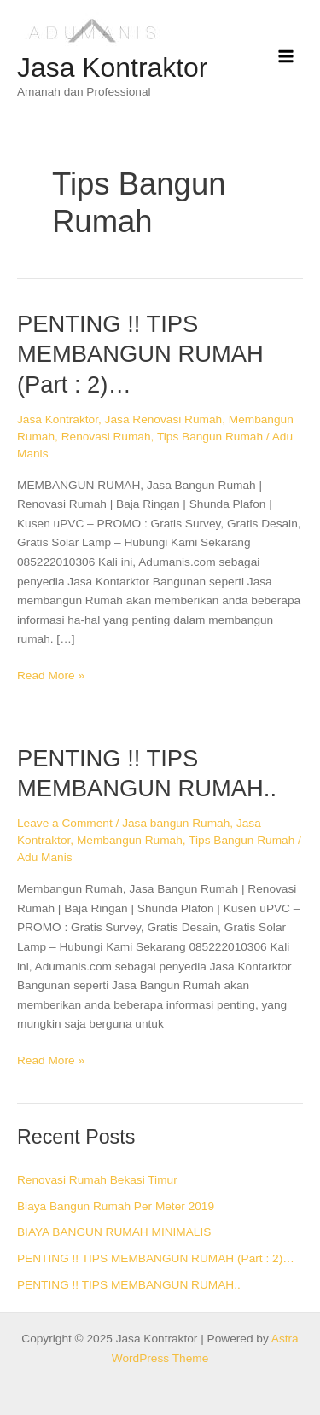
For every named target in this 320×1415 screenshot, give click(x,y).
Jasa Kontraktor (112, 67)
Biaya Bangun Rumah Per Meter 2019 (115, 1206)
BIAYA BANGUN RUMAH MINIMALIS (114, 1232)
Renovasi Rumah (106, 436)
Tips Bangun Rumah (210, 436)
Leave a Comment (65, 823)
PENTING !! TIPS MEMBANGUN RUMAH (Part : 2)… (140, 354)
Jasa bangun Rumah (176, 823)
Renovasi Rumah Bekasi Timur (97, 1179)
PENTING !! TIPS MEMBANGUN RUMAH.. (129, 1284)
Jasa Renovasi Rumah (164, 419)
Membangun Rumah (130, 840)
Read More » (50, 674)
